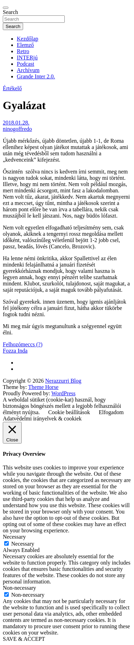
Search (10, 12)
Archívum (28, 70)
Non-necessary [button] (19, 588)
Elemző (25, 45)
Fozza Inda (15, 351)
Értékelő (12, 88)
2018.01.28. (16, 123)
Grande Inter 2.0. (36, 76)
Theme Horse (43, 387)
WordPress (63, 393)
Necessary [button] (14, 537)
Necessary (22, 544)
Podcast (25, 64)
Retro (23, 51)
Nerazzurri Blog (63, 381)
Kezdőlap (27, 39)
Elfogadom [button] (111, 412)
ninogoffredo (17, 129)
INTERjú (27, 58)
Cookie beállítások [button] (69, 412)
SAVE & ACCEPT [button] (24, 639)
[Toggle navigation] (5, 8)
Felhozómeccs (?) (22, 344)
